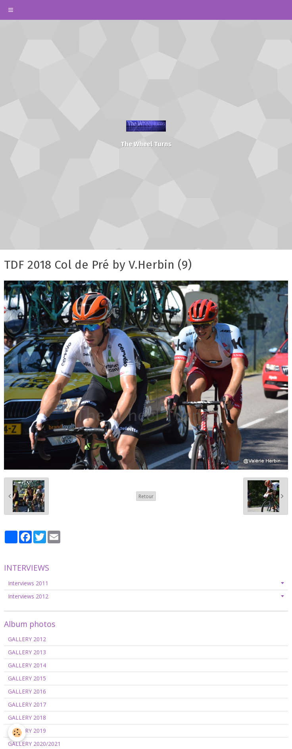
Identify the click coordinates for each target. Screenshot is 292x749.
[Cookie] (17, 732)
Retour (146, 496)
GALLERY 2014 (27, 665)
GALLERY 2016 (27, 691)
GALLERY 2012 (27, 639)
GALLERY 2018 (27, 717)
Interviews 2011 (28, 583)
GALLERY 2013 (27, 652)
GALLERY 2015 (27, 678)
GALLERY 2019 (27, 730)
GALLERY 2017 (27, 704)
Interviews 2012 (28, 596)
